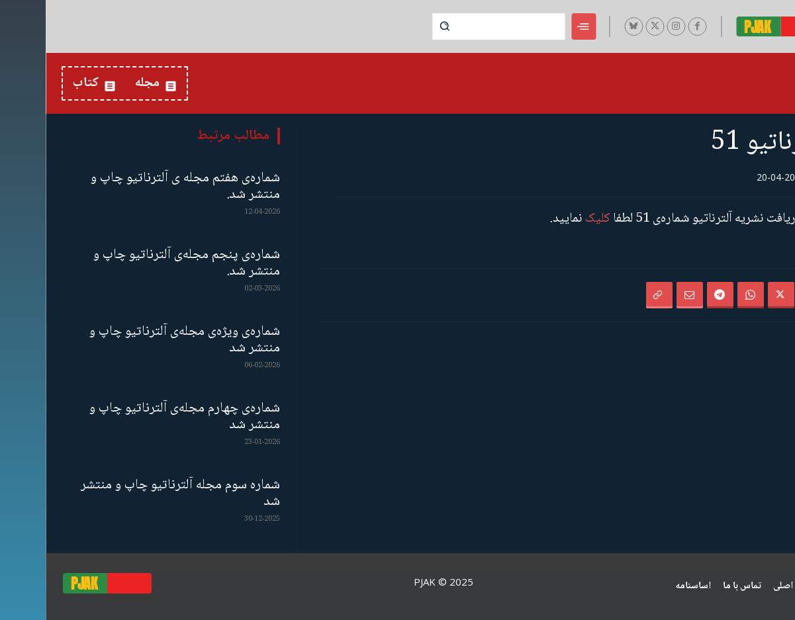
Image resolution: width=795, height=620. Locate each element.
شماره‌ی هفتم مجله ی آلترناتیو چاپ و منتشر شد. (139, 186)
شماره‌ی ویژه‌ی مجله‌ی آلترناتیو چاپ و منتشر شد (139, 340)
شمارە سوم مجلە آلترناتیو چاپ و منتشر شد (134, 493)
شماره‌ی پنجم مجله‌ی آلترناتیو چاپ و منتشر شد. (141, 263)
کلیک (552, 219)
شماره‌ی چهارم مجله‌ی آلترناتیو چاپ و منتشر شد (139, 417)
